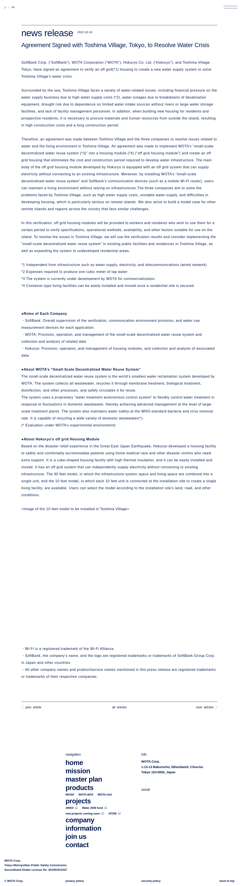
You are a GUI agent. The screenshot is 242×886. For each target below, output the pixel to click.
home (74, 751)
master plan (84, 768)
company (80, 808)
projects (78, 789)
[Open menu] (230, 7)
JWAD (72, 796)
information (83, 817)
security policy (151, 881)
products (79, 776)
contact (77, 833)
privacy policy (75, 881)
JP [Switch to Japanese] (5, 7)
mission (78, 759)
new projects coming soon (85, 802)
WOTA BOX (85, 783)
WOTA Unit (105, 783)
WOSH (70, 783)
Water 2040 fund (94, 796)
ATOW (114, 802)
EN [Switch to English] (13, 7)
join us (76, 825)
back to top (227, 881)
